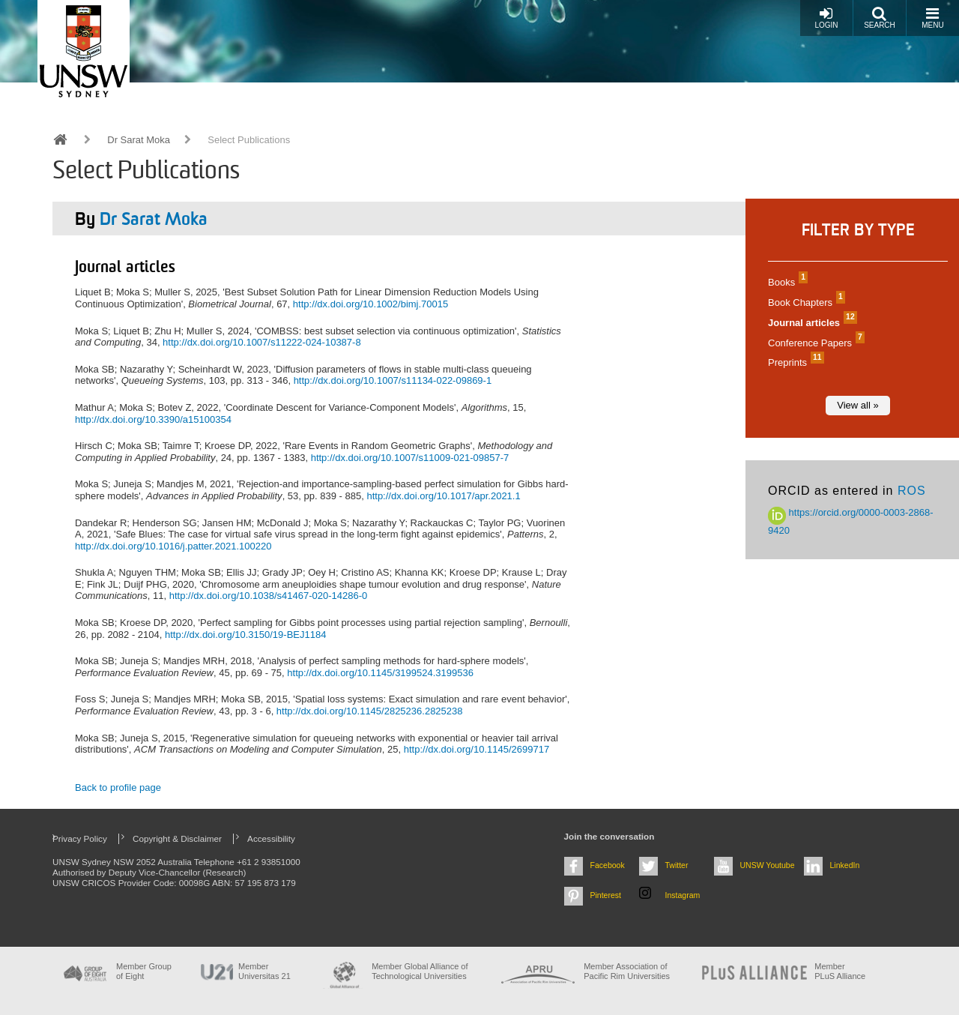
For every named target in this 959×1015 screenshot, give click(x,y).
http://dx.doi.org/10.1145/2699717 (476, 749)
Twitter (677, 865)
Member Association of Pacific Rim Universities (627, 971)
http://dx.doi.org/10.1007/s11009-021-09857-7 (410, 457)
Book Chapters (804, 302)
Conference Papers (814, 343)
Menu (932, 17)
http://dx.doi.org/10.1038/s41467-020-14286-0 (268, 595)
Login (826, 17)
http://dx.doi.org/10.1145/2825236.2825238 (369, 711)
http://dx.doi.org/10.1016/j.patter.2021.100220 (173, 546)
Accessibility (271, 838)
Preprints (794, 362)
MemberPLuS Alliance (839, 971)
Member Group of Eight (144, 971)
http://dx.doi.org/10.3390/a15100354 (153, 419)
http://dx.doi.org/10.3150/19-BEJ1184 (245, 634)
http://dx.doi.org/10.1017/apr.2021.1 (443, 496)
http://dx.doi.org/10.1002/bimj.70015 (370, 304)
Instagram (683, 895)
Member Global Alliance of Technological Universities (420, 971)
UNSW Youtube (767, 865)
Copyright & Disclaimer (177, 838)
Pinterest (606, 895)
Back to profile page (118, 787)
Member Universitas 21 (264, 971)
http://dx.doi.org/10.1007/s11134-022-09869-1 (393, 380)
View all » (857, 405)
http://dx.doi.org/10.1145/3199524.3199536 (380, 672)
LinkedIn (845, 865)
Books (786, 282)
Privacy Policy (79, 838)
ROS (912, 490)
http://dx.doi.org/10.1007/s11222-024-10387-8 (262, 342)
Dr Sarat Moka (138, 139)
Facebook (607, 865)
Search (879, 17)
